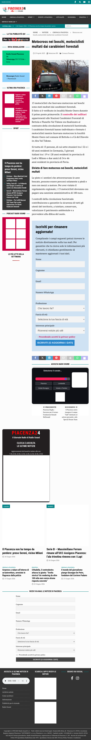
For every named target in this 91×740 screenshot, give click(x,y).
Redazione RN (53, 53)
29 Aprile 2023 (40, 53)
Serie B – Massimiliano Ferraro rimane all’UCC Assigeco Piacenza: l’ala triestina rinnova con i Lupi (66, 553)
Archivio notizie (7, 692)
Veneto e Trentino (61, 388)
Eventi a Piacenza (45, 17)
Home (4, 17)
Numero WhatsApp (45, 292)
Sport (30, 17)
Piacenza (44, 383)
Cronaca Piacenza (17, 17)
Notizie (45, 32)
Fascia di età (41, 314)
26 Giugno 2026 (10, 557)
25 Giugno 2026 (10, 579)
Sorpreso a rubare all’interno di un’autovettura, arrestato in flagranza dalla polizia (20, 99)
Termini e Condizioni (74, 738)
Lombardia (61, 383)
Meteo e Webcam (8, 22)
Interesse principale (45, 325)
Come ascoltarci (7, 696)
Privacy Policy (62, 738)
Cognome (40, 270)
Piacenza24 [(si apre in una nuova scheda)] (12, 78)
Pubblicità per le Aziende (10, 703)
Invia (8, 62)
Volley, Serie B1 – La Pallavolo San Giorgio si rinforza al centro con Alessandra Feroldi (17, 186)
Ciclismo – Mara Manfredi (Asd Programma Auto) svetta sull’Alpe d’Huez (17, 178)
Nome (38, 259)
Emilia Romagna (43, 388)
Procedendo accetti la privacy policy (57, 336)
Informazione (7, 700)
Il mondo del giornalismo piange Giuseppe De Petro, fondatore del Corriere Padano (74, 573)
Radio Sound (6, 2)
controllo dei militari (75, 114)
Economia (72, 17)
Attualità (60, 17)
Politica (82, 17)
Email (38, 281)
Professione (41, 303)
